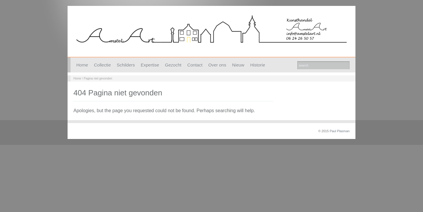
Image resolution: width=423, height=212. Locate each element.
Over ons (217, 64)
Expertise (150, 64)
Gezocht (173, 64)
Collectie (102, 64)
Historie (257, 64)
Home (82, 64)
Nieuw (238, 64)
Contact (195, 64)
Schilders (126, 64)
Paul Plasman (340, 131)
